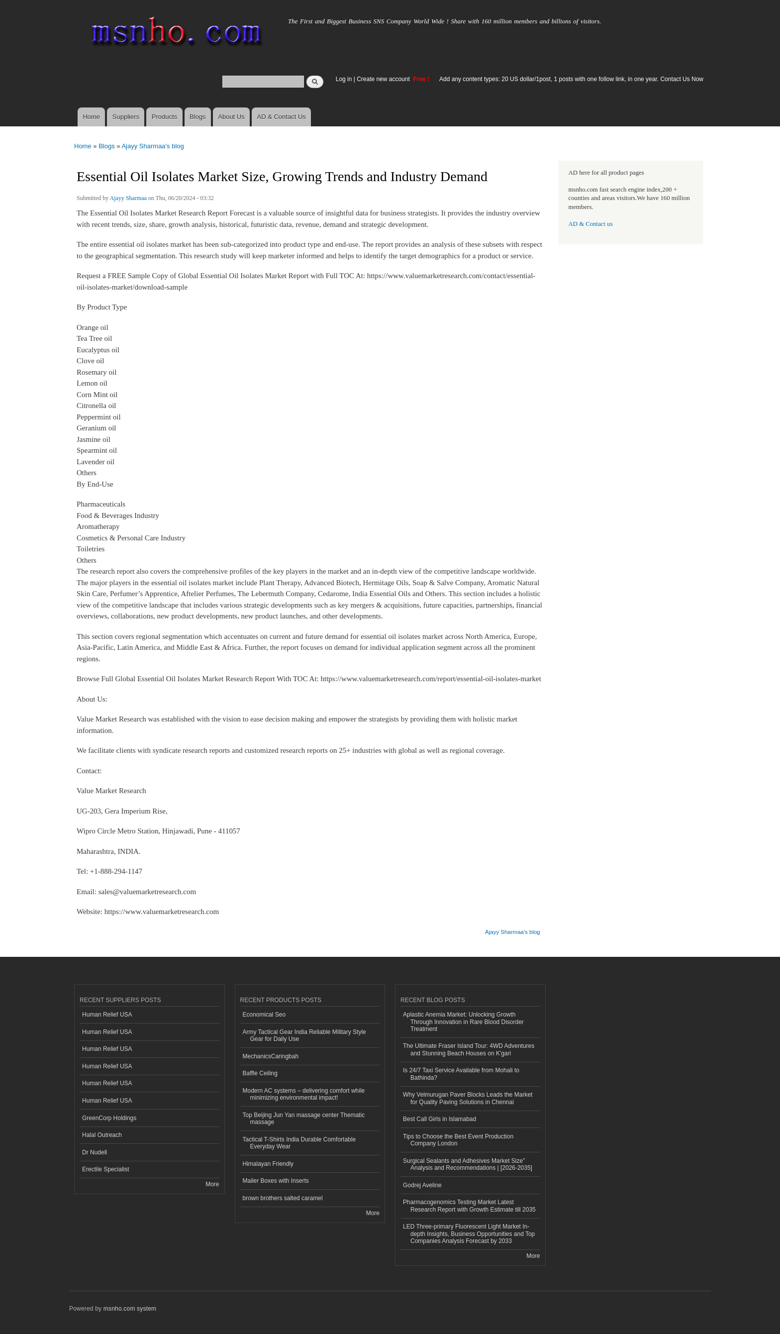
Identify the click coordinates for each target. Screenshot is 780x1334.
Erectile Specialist (105, 1169)
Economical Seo (264, 1014)
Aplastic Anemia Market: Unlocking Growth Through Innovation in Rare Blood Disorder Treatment (463, 1021)
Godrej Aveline (422, 1185)
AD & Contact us (591, 223)
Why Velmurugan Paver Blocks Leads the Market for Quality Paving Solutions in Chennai (467, 1098)
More (212, 1184)
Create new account (384, 79)
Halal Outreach (102, 1134)
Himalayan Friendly (268, 1163)
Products (164, 116)
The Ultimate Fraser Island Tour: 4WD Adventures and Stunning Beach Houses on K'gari (468, 1049)
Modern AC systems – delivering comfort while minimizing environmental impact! (304, 1094)
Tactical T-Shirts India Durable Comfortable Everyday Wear (299, 1143)
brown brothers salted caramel (283, 1198)
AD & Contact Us (281, 116)
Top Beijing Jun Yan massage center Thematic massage (304, 1119)
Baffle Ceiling (260, 1073)
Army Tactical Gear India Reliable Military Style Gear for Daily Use (304, 1035)
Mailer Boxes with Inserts (276, 1180)
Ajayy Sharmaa (128, 198)
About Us (231, 116)
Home (91, 116)
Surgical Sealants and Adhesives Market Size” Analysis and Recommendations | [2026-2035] (467, 1164)
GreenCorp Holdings (109, 1118)
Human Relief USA (107, 1014)
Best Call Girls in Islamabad (439, 1119)
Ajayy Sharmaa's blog (152, 146)
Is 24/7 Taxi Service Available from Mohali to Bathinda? (461, 1074)
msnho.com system (129, 1308)
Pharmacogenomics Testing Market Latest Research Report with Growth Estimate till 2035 (469, 1206)
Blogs (198, 116)
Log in (344, 79)
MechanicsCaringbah (271, 1056)
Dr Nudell (94, 1152)
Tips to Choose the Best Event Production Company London (458, 1140)
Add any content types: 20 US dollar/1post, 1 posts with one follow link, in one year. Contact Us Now (571, 79)
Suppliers (125, 116)
